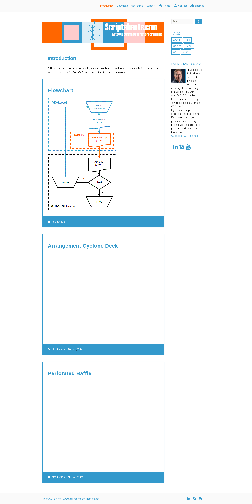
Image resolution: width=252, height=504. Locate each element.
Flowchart (60, 90)
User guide (137, 5)
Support (151, 5)
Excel (189, 46)
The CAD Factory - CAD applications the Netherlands (71, 498)
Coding (177, 46)
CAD (74, 349)
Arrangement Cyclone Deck (82, 245)
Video (80, 349)
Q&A (175, 52)
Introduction (106, 5)
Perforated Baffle (69, 373)
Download (122, 5)
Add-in (177, 40)
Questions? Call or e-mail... (185, 135)
